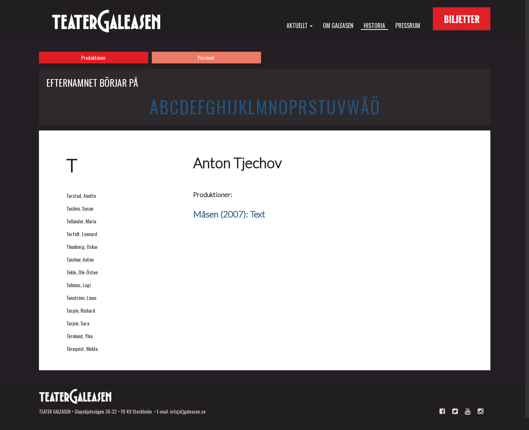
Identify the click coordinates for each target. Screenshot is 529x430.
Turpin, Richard (80, 310)
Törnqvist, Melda (82, 348)
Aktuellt (300, 25)
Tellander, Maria (81, 221)
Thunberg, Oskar (82, 246)
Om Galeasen (338, 25)
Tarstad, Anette (81, 195)
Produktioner (93, 57)
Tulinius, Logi (78, 285)
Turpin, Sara (77, 323)
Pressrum (407, 25)
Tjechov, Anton (80, 259)
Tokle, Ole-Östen (82, 272)
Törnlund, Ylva (79, 336)
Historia (374, 25)
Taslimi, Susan (79, 208)
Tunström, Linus (81, 297)
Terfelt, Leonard (81, 234)
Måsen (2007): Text (229, 214)
